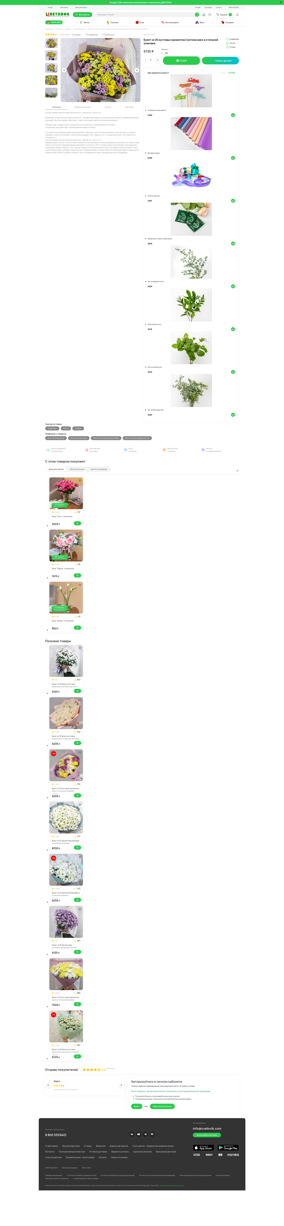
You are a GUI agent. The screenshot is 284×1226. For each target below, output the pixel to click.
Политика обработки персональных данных (195, 1175)
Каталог (59, 29)
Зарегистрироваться (162, 1106)
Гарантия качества (142, 1151)
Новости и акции (119, 1157)
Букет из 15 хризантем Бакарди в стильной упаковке (66, 894)
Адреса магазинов (119, 1146)
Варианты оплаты (120, 1151)
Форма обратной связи (207, 1135)
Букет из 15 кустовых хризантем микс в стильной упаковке (65, 789)
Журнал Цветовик (71, 1146)
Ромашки (78, 428)
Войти (136, 1106)
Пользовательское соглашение (56, 1178)
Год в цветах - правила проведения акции (153, 1146)
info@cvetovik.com (207, 1128)
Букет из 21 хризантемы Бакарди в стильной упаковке (65, 841)
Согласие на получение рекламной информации (157, 1175)
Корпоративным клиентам (72, 1151)
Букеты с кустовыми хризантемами (106, 438)
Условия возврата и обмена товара (85, 1178)
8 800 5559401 (55, 1135)
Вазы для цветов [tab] (56, 469)
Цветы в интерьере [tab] (99, 469)
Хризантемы (79, 29)
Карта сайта (86, 1168)
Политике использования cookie (172, 1185)
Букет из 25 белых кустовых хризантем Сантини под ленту (65, 685)
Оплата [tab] (108, 107)
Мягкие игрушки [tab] (77, 469)
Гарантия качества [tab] (83, 107)
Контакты (50, 1151)
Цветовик (49, 29)
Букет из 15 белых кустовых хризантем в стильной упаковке (65, 737)
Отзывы (198, 7)
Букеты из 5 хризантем (56, 438)
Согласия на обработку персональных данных (118, 1175)
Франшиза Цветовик (166, 1151)
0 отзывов (76, 34)
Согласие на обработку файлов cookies (81, 1175)
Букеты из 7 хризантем (79, 438)
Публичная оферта (223, 1175)
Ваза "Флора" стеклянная (63, 621)
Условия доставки (98, 1151)
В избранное (232, 39)
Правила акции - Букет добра (80, 1157)
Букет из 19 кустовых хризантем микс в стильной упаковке (65, 998)
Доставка (208, 7)
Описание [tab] (56, 107)
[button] (48, 7)
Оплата (218, 7)
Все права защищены (69, 1168)
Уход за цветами (53, 1157)
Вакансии (100, 1146)
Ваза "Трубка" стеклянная (63, 568)
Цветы (69, 29)
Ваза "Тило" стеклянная (62, 516)
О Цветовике (51, 1146)
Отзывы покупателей (61, 1069)
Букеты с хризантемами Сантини (137, 438)
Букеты (65, 428)
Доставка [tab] (129, 107)
